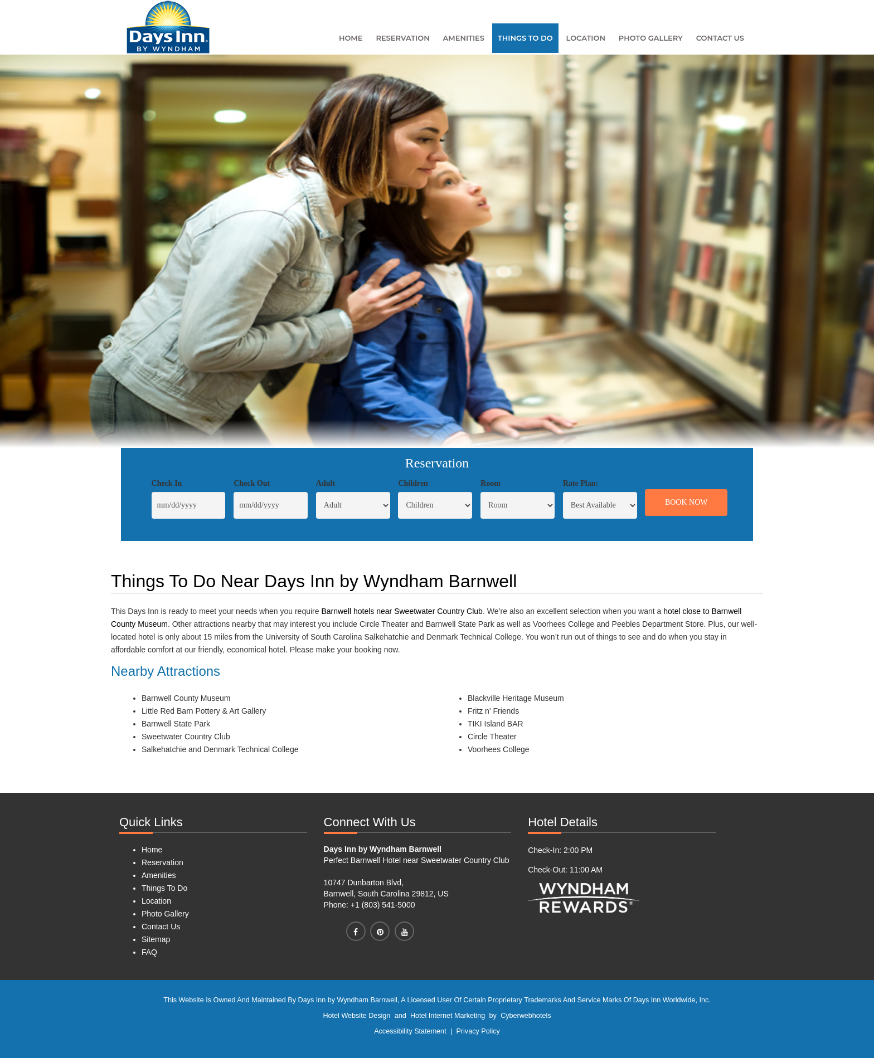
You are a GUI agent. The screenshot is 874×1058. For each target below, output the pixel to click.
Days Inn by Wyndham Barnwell (382, 849)
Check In (167, 483)
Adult (325, 483)
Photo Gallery (651, 37)
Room (490, 483)
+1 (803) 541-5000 (381, 904)
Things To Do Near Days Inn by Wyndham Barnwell (314, 581)
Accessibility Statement (410, 1031)
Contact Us (720, 37)
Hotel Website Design (357, 1016)
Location (585, 37)
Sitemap (156, 939)
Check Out (252, 483)
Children (413, 483)
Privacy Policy (477, 1031)
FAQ (149, 952)
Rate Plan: (580, 483)
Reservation (402, 37)
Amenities (463, 37)
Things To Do (525, 37)
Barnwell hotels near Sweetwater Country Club (401, 611)
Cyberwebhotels (526, 1016)
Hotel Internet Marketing (447, 1016)
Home (351, 37)
